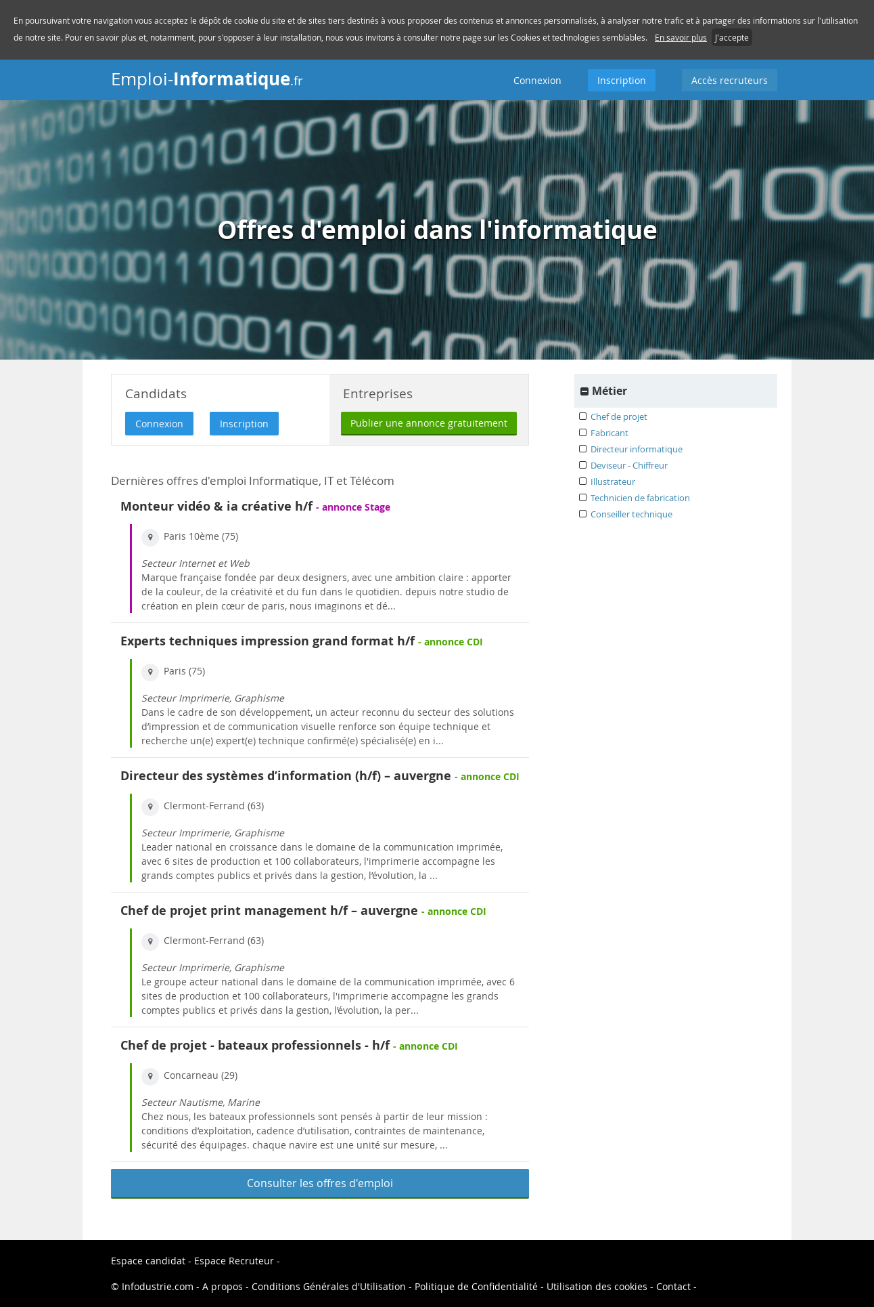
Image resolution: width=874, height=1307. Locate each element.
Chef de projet (619, 416)
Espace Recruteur (234, 1260)
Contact (673, 1286)
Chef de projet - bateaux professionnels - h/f (255, 1045)
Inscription (621, 80)
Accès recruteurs (729, 80)
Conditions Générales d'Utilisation (329, 1286)
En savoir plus (681, 37)
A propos (224, 1286)
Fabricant (609, 433)
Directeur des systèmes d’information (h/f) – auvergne (285, 775)
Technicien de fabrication (640, 498)
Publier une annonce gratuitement (428, 422)
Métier (609, 390)
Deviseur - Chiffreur (629, 465)
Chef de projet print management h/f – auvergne (269, 910)
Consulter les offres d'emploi (320, 1183)
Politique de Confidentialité (476, 1286)
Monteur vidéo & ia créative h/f (216, 506)
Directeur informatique (637, 449)
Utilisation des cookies (597, 1286)
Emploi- (207, 78)
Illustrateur (613, 481)
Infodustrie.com (157, 1286)
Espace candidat (148, 1260)
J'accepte (732, 37)
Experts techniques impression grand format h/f (267, 641)
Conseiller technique (631, 514)
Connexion (537, 80)
